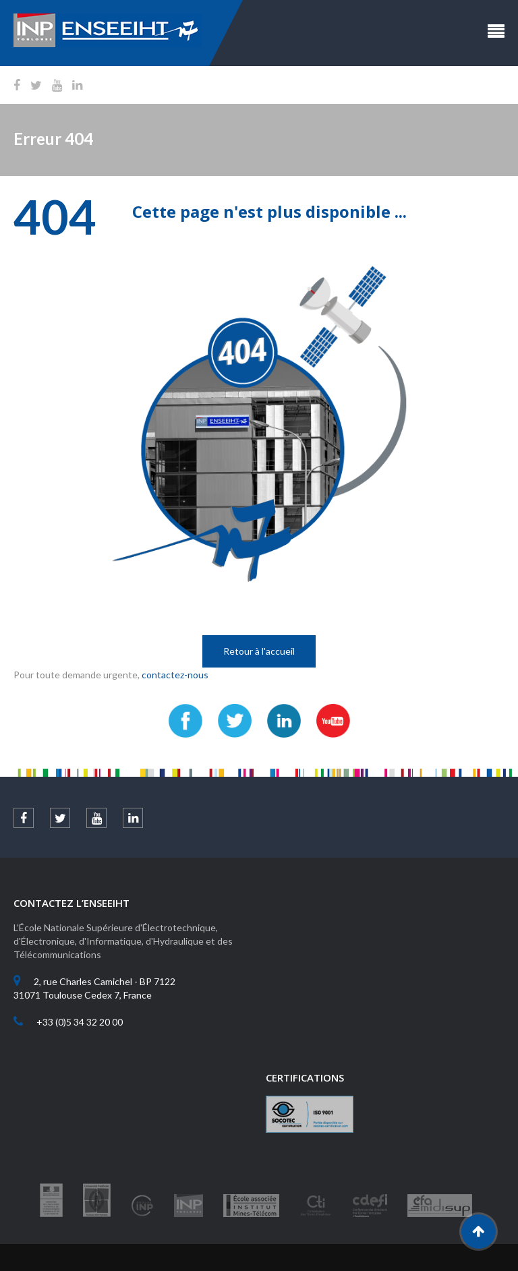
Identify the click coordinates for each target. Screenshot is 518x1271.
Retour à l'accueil (259, 651)
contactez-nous (175, 674)
